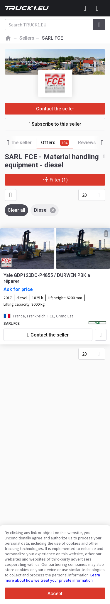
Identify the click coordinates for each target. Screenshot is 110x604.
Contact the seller (55, 109)
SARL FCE (12, 324)
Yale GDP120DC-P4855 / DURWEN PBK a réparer (47, 278)
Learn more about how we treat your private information (52, 577)
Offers (57, 142)
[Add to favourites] (100, 335)
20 (84, 195)
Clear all (16, 210)
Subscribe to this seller (55, 124)
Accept (55, 593)
